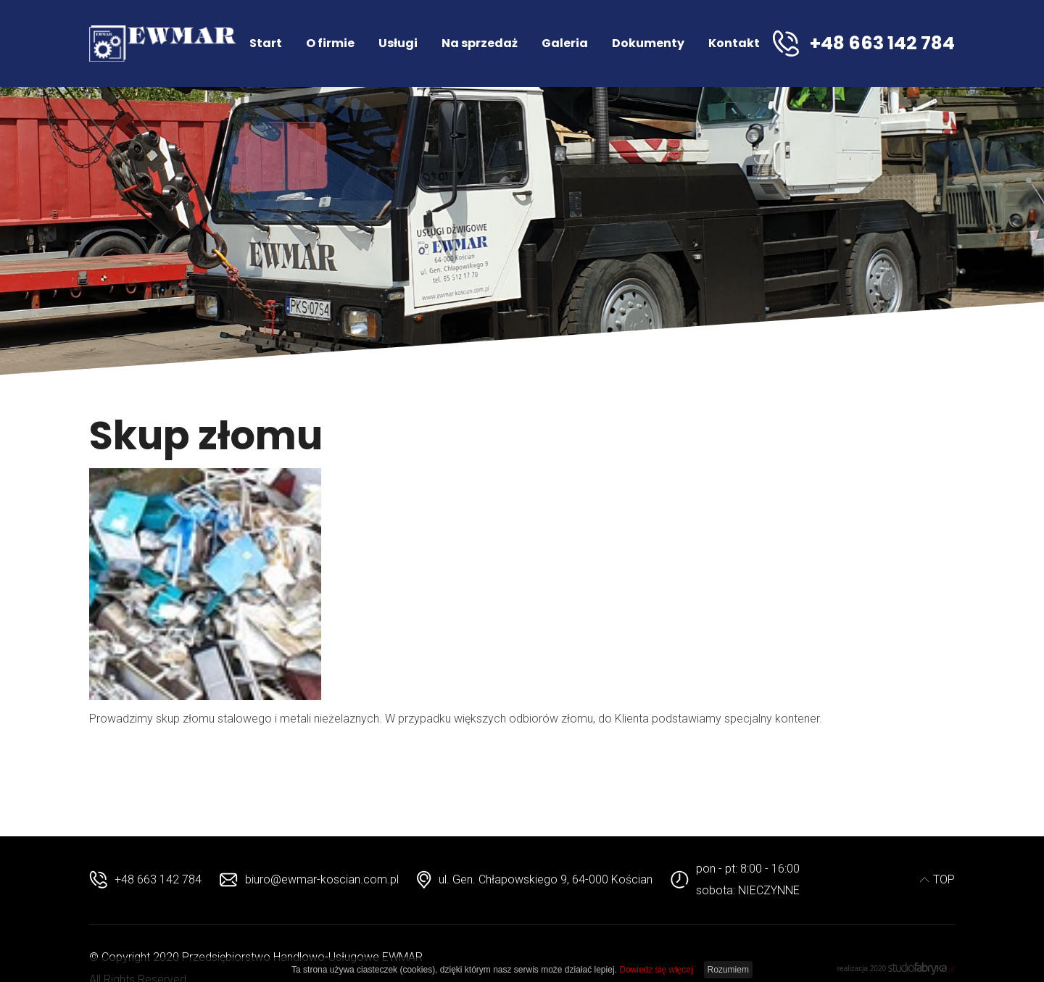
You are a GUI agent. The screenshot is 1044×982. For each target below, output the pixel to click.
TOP (937, 879)
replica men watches (312, 750)
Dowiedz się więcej (655, 970)
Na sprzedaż (480, 43)
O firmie (330, 43)
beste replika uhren (137, 750)
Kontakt (734, 43)
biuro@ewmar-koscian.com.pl (322, 879)
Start (265, 43)
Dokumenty (648, 43)
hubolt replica (222, 750)
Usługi (398, 43)
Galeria (565, 43)
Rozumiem (728, 970)
